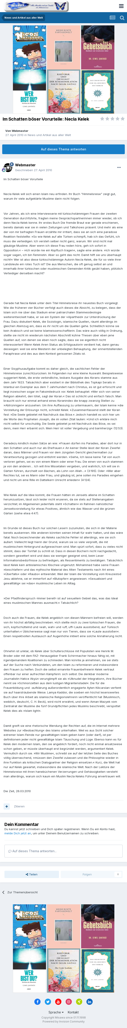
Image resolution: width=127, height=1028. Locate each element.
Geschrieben (33, 170)
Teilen (31, 874)
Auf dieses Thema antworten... (32, 851)
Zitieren (19, 806)
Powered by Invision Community (64, 1021)
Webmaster (20, 131)
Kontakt (73, 1012)
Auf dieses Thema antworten (63, 149)
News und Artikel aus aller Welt (49, 135)
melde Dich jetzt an (17, 833)
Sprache (56, 1012)
